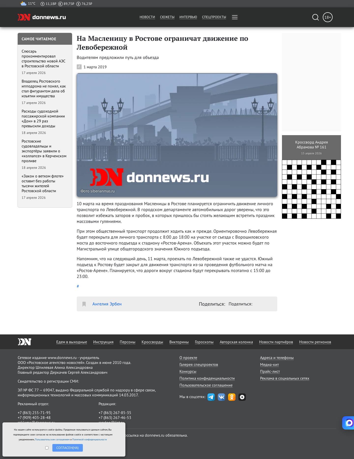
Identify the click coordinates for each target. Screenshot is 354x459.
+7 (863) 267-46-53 (115, 417)
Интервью (188, 17)
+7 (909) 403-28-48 (34, 417)
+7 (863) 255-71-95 (34, 412)
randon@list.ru (111, 422)
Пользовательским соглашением (52, 439)
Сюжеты (167, 17)
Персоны (127, 341)
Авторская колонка (236, 341)
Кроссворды (152, 341)
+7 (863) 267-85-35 (115, 412)
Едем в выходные (71, 341)
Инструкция (103, 341)
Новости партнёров (276, 341)
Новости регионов (315, 341)
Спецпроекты (214, 17)
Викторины (179, 341)
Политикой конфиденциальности (89, 439)
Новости (147, 17)
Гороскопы (204, 341)
